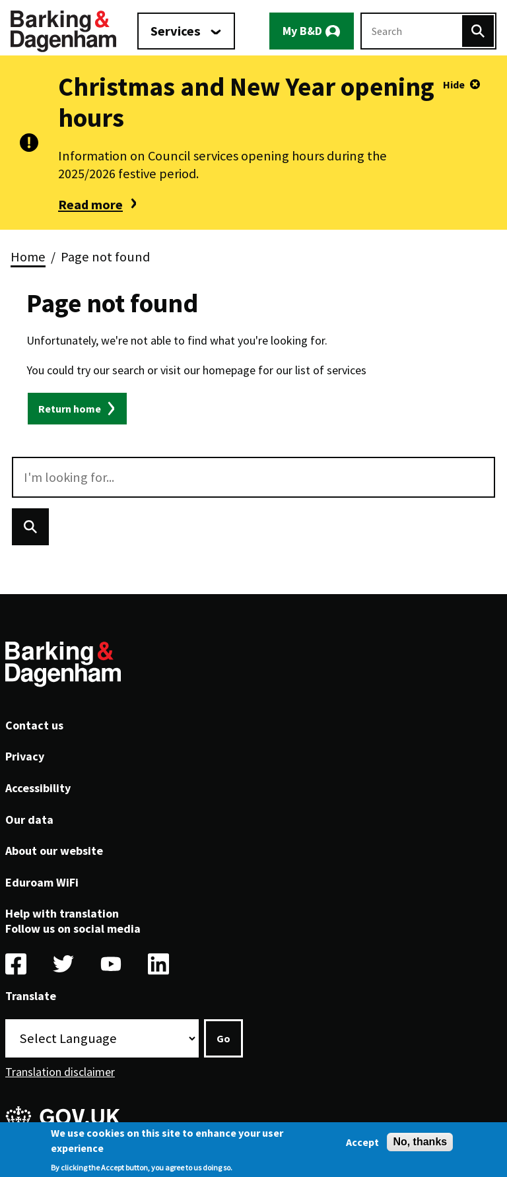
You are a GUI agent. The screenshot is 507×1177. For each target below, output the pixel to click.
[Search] (478, 31)
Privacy (24, 756)
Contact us (34, 725)
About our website (54, 850)
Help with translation (62, 913)
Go (223, 1038)
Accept (362, 1145)
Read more (90, 204)
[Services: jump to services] (186, 31)
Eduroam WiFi (42, 882)
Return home (69, 408)
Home (28, 256)
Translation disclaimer (60, 1071)
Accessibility (38, 787)
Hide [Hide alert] (454, 84)
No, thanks (420, 1145)
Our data (29, 819)
